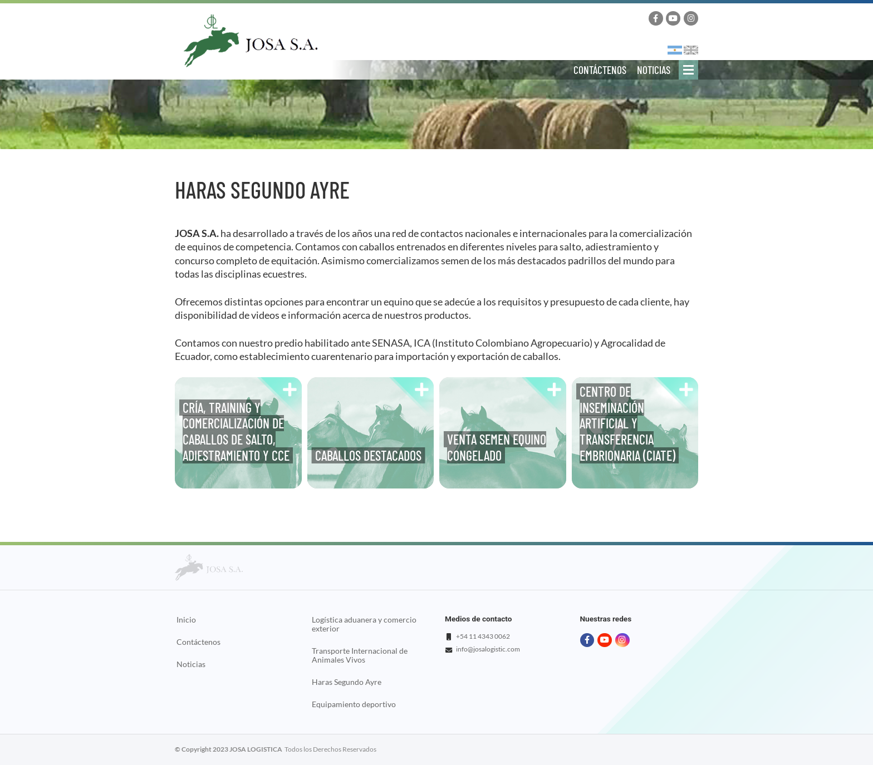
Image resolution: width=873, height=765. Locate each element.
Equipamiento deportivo (354, 704)
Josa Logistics (250, 40)
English (691, 50)
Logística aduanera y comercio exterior (364, 624)
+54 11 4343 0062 (483, 636)
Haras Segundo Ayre (346, 682)
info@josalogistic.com (488, 649)
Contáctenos (599, 69)
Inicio (186, 619)
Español (675, 50)
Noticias (653, 69)
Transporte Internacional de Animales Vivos (360, 655)
